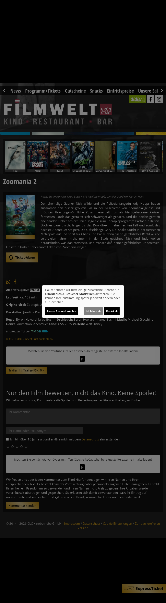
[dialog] (83, 301)
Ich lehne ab (93, 311)
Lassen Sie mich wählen (61, 311)
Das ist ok (112, 311)
